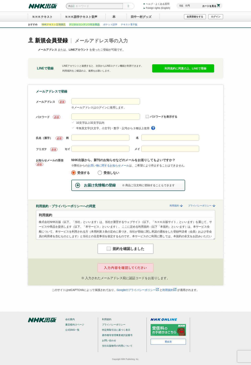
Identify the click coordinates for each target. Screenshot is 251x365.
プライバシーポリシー (201, 205)
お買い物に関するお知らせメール (108, 165)
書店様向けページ (74, 324)
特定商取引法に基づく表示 (116, 330)
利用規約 (176, 205)
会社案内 (70, 319)
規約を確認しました (125, 249)
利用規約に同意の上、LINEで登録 (185, 68)
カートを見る (211, 6)
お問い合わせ (109, 340)
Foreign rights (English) (158, 8)
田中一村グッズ (141, 16)
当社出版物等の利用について (117, 345)
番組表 (168, 341)
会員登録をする (195, 16)
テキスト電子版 (129, 24)
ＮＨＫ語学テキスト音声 (81, 16)
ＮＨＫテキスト (42, 16)
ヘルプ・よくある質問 (157, 4)
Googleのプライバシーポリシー (138, 289)
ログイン (215, 16)
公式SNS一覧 (72, 330)
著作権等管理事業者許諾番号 (117, 335)
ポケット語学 (110, 24)
